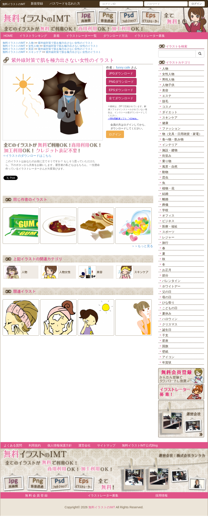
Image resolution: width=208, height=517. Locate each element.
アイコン (168, 357)
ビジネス (168, 221)
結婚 (165, 193)
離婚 (165, 199)
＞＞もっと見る (142, 246)
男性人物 (168, 79)
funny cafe (123, 67)
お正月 (166, 270)
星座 (165, 340)
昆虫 (165, 177)
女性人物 (168, 74)
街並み (166, 155)
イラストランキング (33, 35)
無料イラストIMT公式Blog (140, 445)
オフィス (168, 215)
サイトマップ (106, 445)
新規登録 (37, 3)
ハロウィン (169, 319)
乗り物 (166, 161)
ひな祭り (168, 302)
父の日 (166, 291)
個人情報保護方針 (59, 445)
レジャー (168, 237)
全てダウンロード (121, 98)
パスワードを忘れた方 (65, 3)
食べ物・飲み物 (173, 139)
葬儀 (165, 204)
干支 (165, 335)
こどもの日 (169, 308)
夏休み (166, 313)
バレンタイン (171, 281)
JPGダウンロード (121, 73)
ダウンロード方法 (115, 35)
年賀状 (166, 362)
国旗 (165, 346)
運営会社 (84, 445)
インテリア (169, 145)
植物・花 (168, 188)
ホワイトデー (171, 286)
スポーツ (168, 232)
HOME (8, 35)
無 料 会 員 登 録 (35, 495)
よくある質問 (13, 445)
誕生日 (166, 330)
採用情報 (161, 495)
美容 (165, 90)
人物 (165, 68)
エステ (166, 96)
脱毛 (165, 101)
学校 (165, 210)
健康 (165, 123)
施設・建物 (169, 150)
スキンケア (169, 117)
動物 (165, 172)
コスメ (166, 106)
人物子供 (168, 85)
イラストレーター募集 (149, 35)
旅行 (165, 242)
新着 (56, 35)
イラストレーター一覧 (81, 35)
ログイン (196, 3)
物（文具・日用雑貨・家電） (182, 134)
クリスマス (169, 324)
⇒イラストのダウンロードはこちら (27, 155)
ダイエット (169, 112)
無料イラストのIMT (101, 507)
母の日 (166, 297)
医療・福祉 (169, 226)
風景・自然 (169, 166)
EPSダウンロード (121, 90)
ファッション (171, 128)
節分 (165, 275)
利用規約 (35, 445)
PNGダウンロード (121, 81)
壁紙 (165, 351)
